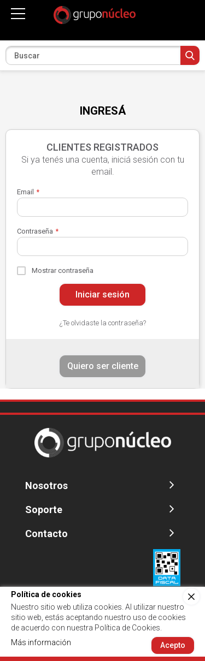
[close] (191, 596)
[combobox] (102, 55)
